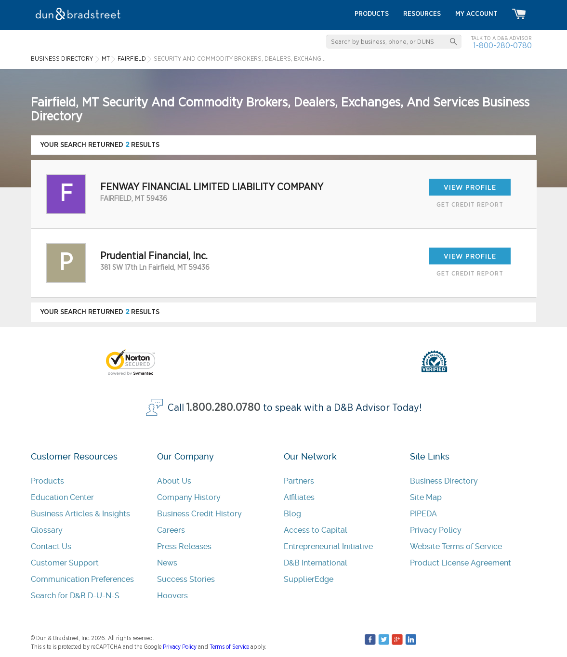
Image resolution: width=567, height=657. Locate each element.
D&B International (315, 562)
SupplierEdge (308, 579)
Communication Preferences (82, 579)
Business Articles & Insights (80, 513)
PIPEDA (423, 513)
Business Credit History (199, 513)
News (167, 562)
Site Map (426, 497)
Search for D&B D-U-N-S (75, 595)
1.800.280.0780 (223, 407)
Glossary (47, 530)
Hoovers (172, 595)
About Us (174, 481)
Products (47, 481)
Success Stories (186, 579)
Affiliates (299, 497)
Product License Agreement (460, 562)
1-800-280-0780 (502, 45)
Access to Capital (315, 530)
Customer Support (65, 562)
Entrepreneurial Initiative (328, 546)
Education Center (62, 497)
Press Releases (184, 546)
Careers (171, 530)
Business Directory (444, 481)
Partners (299, 481)
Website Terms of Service (456, 546)
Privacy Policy (436, 530)
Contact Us (51, 546)
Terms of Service (229, 647)
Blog (292, 513)
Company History (189, 497)
